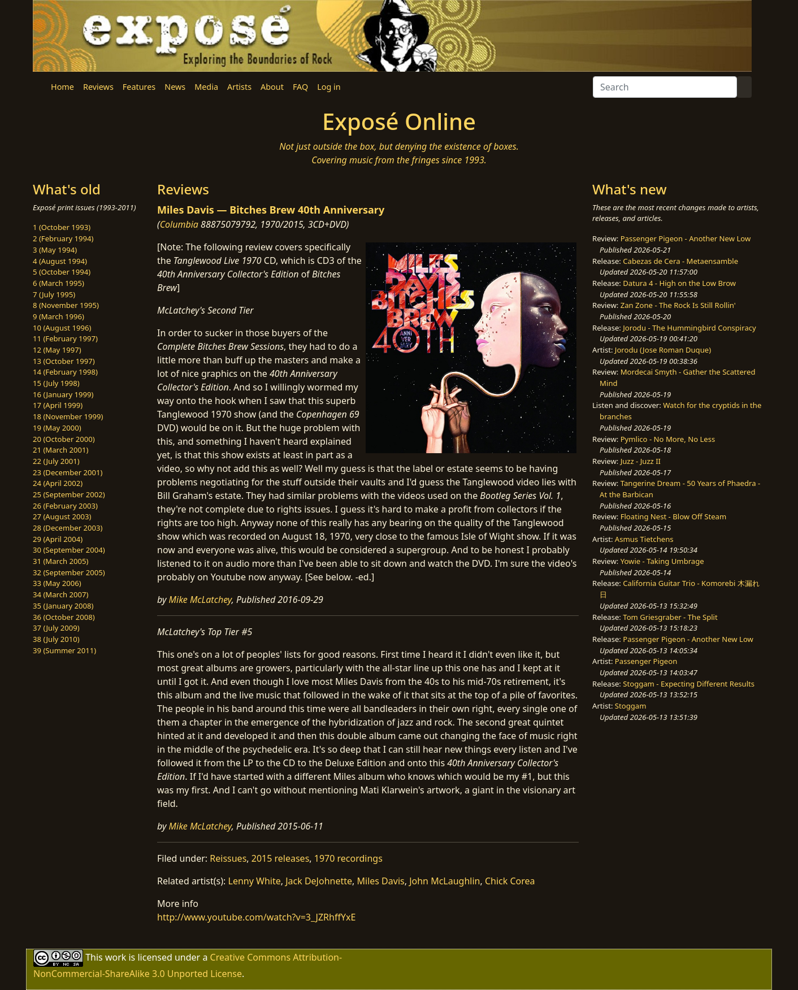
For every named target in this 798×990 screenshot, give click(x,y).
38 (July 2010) (56, 639)
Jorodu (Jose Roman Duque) (663, 350)
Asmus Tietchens (644, 539)
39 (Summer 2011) (64, 650)
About (272, 86)
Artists (239, 86)
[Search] (665, 87)
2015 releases (280, 858)
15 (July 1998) (56, 383)
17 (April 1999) (58, 405)
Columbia (179, 224)
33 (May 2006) (57, 583)
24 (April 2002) (58, 483)
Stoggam (631, 706)
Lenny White (254, 881)
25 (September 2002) (69, 494)
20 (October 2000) (64, 439)
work (115, 957)
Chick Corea (510, 881)
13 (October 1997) (64, 361)
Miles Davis (381, 881)
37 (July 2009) (56, 628)
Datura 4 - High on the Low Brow (679, 283)
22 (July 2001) (56, 461)
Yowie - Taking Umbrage (662, 561)
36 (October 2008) (64, 617)
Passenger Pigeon (646, 661)
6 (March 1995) (58, 283)
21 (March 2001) (60, 450)
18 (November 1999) (68, 416)
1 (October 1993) (61, 227)
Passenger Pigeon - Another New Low (686, 238)
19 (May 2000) (57, 428)
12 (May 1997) (57, 350)
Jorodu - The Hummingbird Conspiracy (689, 328)
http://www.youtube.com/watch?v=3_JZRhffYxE (256, 917)
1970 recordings (348, 858)
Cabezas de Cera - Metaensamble (680, 261)
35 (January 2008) (63, 606)
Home (62, 86)
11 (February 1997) (65, 338)
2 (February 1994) (63, 238)
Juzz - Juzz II (641, 461)
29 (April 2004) (58, 539)
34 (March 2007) (60, 594)
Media (206, 86)
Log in (328, 86)
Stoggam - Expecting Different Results (688, 684)
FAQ (300, 86)
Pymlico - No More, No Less (668, 439)
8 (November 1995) (66, 305)
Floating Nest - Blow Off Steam (673, 516)
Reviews (98, 86)
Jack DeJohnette (318, 881)
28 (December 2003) (67, 528)
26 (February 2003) (65, 506)
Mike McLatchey (200, 599)
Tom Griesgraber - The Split (670, 617)
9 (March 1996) (58, 316)
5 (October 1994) (61, 272)
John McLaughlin (444, 881)
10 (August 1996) (62, 328)
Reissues (228, 858)
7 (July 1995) (54, 294)
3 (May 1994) (55, 250)
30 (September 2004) (69, 550)
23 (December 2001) (67, 472)
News (174, 86)
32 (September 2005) (69, 572)
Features (139, 86)
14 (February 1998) (65, 372)
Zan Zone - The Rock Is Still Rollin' (678, 305)
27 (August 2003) (62, 516)
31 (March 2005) (60, 561)
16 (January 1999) (63, 394)
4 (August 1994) (60, 261)
